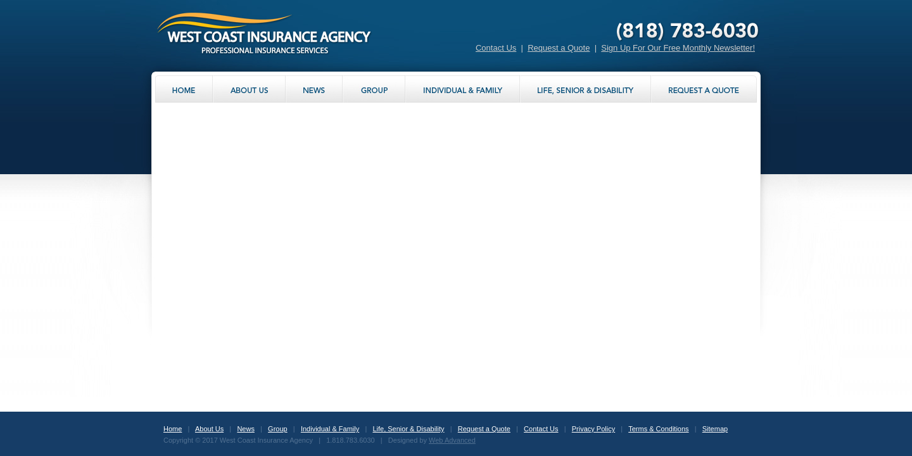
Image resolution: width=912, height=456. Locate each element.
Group (278, 429)
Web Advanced (452, 440)
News (246, 429)
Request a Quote (559, 48)
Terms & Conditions (658, 429)
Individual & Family (330, 429)
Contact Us (496, 48)
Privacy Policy (593, 429)
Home (172, 429)
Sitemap (715, 429)
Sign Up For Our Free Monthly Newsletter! (678, 48)
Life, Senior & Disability (408, 429)
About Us (209, 429)
